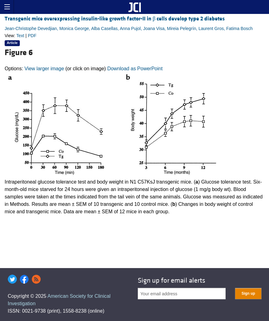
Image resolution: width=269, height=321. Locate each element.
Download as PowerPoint (135, 68)
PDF (32, 35)
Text (20, 35)
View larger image (44, 68)
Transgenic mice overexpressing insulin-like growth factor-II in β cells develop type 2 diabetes (115, 18)
